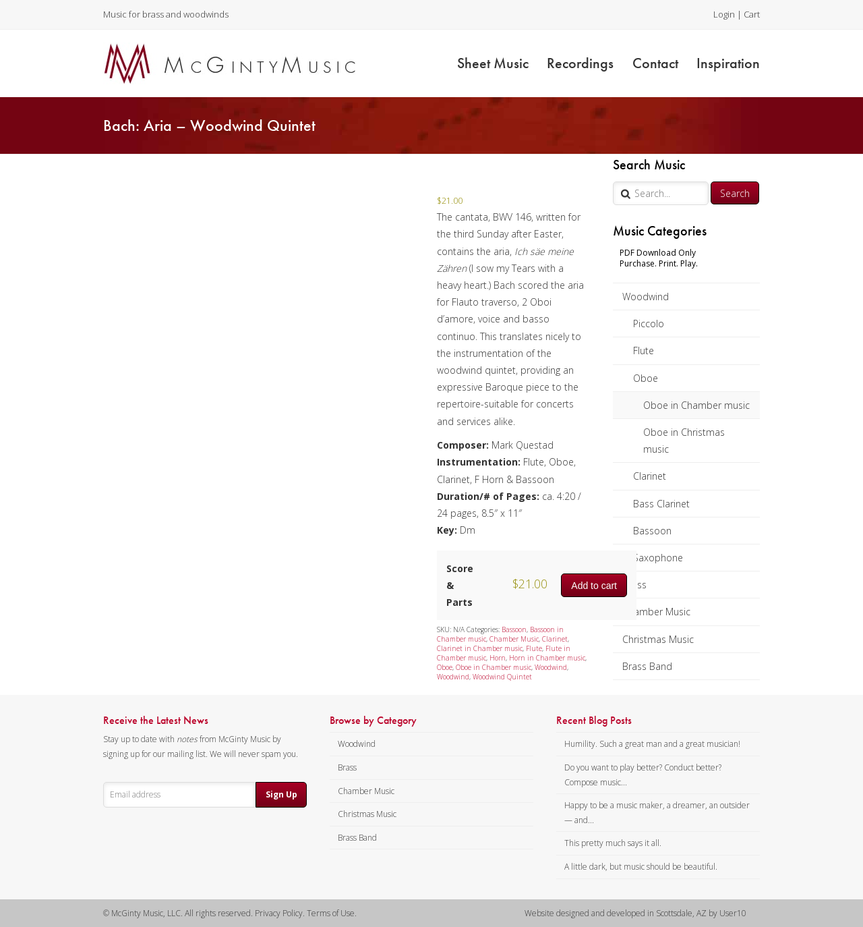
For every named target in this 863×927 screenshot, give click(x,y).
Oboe (645, 378)
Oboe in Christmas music (684, 440)
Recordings (580, 63)
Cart (752, 14)
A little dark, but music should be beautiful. (640, 866)
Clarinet (649, 476)
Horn (497, 658)
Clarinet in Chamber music (480, 648)
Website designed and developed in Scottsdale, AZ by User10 (635, 913)
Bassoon (652, 530)
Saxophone (658, 557)
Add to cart (594, 585)
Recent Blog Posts (594, 720)
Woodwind (645, 296)
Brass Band (647, 666)
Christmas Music (658, 639)
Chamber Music (656, 611)
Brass (634, 584)
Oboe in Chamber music (696, 405)
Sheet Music (493, 63)
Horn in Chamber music (547, 658)
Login (724, 14)
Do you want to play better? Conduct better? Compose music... (642, 775)
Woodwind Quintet (502, 676)
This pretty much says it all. (612, 843)
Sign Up (281, 794)
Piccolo (648, 323)
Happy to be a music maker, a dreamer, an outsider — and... (657, 812)
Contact (655, 63)
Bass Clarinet (661, 503)
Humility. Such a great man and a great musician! (652, 744)
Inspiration (728, 63)
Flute (643, 350)
